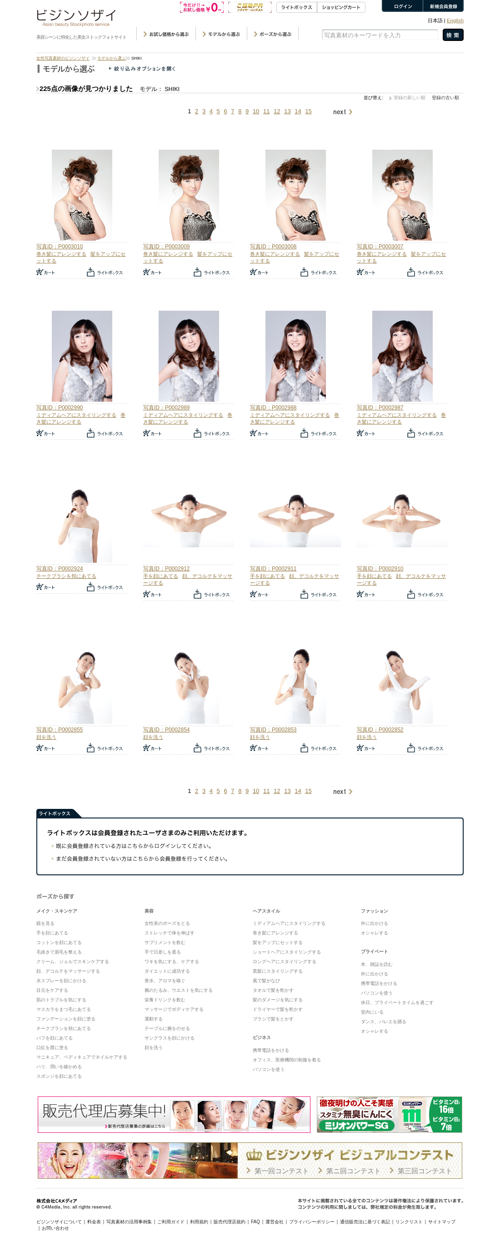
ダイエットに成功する (167, 971)
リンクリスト (409, 1221)
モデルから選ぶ (111, 58)
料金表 (94, 1221)
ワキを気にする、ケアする (172, 961)
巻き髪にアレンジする (61, 254)
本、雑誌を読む (377, 964)
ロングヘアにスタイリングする (284, 961)
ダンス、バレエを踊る (383, 1021)
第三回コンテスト (425, 1171)
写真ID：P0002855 (59, 730)
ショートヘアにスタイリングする (287, 951)
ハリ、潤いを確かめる (59, 1066)
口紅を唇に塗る (52, 1047)
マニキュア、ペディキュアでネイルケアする (81, 1057)
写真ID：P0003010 (59, 246)
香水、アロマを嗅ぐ (165, 980)
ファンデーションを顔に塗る (65, 1018)
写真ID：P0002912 (166, 568)
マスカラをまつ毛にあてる (63, 1009)
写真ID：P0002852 (380, 730)
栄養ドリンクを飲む (165, 999)
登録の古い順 (445, 97)
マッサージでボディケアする (174, 1009)
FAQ (255, 1221)
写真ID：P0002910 (380, 568)
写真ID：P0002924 (59, 568)
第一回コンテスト (282, 1171)
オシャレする (374, 932)
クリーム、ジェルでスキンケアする (72, 961)
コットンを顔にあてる (59, 942)
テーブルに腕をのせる (167, 1028)
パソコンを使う (269, 1069)
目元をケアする (52, 990)
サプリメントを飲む (165, 942)
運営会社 (274, 1221)
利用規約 (199, 1221)
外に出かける (374, 923)
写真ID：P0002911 (273, 568)
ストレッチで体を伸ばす (170, 932)
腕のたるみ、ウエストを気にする (179, 990)
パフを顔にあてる (54, 1037)
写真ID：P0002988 (273, 407)
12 (277, 111)
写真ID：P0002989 (166, 407)
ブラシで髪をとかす (273, 1018)
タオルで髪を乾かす (273, 990)
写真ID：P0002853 (273, 730)
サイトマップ (441, 1221)
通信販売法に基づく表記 (365, 1221)
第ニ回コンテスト (353, 1171)
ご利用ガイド (171, 1221)
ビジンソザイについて (59, 1221)
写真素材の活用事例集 (129, 1221)
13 (287, 111)
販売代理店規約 (229, 1221)
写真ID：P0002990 (59, 407)
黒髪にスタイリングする (278, 971)
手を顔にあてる (160, 576)
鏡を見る (45, 923)
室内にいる (372, 1012)
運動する (154, 1018)
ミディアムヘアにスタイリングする (76, 415)
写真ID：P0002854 (166, 730)
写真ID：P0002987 (380, 407)
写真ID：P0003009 (166, 246)
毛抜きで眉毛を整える (59, 951)
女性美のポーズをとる (167, 923)
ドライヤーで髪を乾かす (278, 1009)
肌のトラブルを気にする (61, 999)
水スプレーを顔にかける (61, 980)
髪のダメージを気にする (278, 999)
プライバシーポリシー (312, 1221)
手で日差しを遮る (163, 951)
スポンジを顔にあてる (59, 1076)
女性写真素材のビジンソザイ (63, 58)
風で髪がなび (266, 980)
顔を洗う (46, 737)
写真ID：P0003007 (380, 246)
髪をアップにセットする (278, 942)
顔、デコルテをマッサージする (68, 971)
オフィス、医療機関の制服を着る (287, 1059)
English (455, 20)
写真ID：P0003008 (273, 246)
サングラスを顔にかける (170, 1037)
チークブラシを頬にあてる (66, 576)
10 (256, 111)
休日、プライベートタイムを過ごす (397, 1002)
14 (298, 111)
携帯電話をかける (271, 1050)
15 (308, 111)
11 (266, 111)
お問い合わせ (55, 1228)
